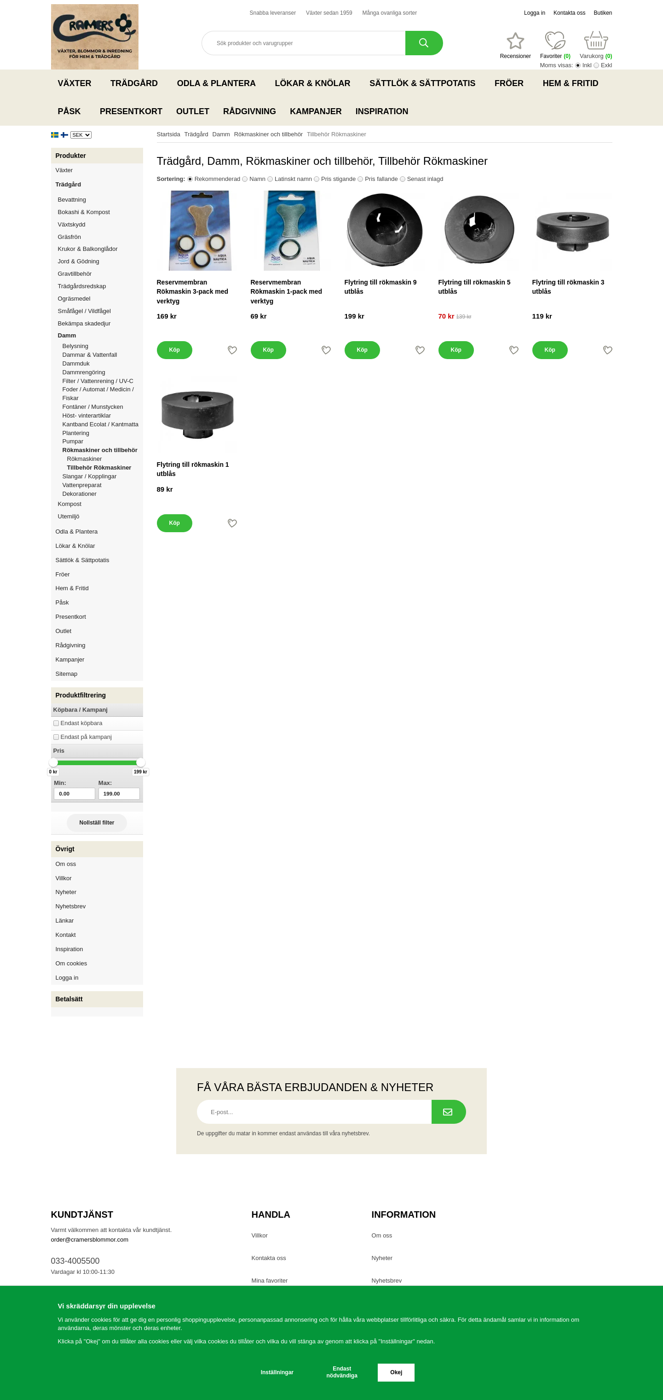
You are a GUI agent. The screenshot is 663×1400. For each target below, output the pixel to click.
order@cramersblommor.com (90, 1239)
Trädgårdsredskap (100, 286)
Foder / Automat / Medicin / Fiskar (103, 393)
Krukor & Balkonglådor (100, 248)
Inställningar (277, 1372)
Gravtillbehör (100, 273)
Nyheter (66, 892)
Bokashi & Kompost (84, 212)
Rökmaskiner (84, 458)
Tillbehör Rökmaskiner (99, 467)
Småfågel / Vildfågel (100, 311)
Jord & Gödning (100, 261)
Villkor (64, 878)
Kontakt (66, 934)
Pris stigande (338, 178)
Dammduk (103, 363)
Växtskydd (72, 224)
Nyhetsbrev (71, 906)
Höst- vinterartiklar (103, 415)
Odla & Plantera (219, 83)
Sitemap (67, 673)
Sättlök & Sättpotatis (425, 83)
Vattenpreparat (103, 485)
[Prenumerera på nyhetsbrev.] (449, 1112)
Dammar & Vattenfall (103, 354)
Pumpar (103, 441)
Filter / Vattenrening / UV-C (103, 381)
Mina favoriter (270, 1280)
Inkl (587, 65)
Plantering (103, 433)
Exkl (606, 65)
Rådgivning (249, 111)
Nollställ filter (96, 822)
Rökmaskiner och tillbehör (103, 450)
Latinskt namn (293, 178)
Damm (100, 335)
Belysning (103, 346)
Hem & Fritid (573, 83)
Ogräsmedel (100, 298)
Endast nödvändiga (342, 1372)
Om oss (66, 863)
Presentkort (131, 111)
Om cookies (71, 963)
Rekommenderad (218, 178)
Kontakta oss (569, 13)
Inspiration (382, 111)
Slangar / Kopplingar (103, 476)
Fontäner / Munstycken (103, 406)
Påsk (72, 111)
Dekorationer (103, 493)
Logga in (534, 13)
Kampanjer (316, 111)
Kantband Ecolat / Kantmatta (103, 424)
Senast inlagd (425, 178)
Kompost (69, 503)
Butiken (603, 13)
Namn (257, 178)
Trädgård (136, 83)
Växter (77, 83)
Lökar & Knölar (315, 83)
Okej (396, 1372)
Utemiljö (100, 516)
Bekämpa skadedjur (100, 323)
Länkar (65, 920)
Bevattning (100, 199)
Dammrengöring (103, 372)
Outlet (192, 111)
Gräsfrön (100, 236)
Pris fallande (381, 178)
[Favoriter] (515, 45)
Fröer (512, 83)
